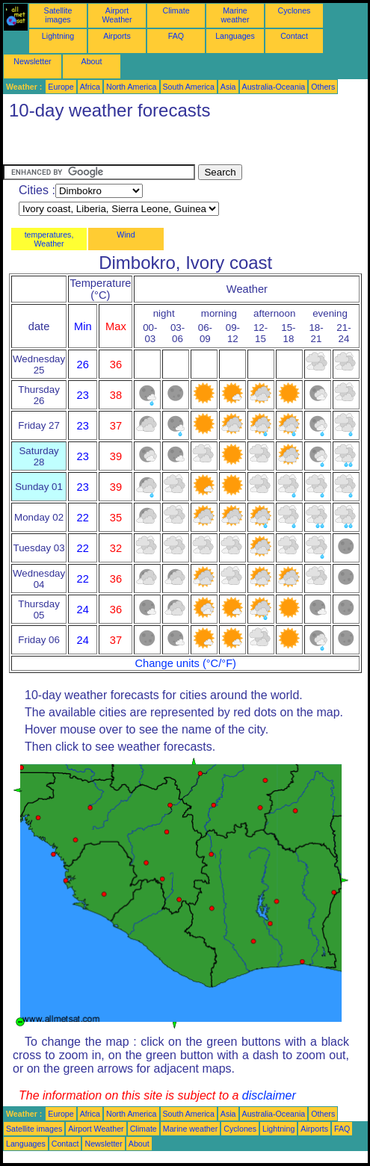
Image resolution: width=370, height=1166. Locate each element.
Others (323, 86)
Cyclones (294, 10)
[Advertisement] (122, 145)
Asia (228, 86)
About (91, 61)
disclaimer (269, 1095)
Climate (175, 10)
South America (189, 86)
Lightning (58, 35)
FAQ (176, 35)
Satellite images (58, 15)
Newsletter (32, 61)
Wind (126, 234)
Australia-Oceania (274, 86)
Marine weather (235, 15)
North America (131, 86)
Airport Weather (117, 15)
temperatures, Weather (49, 239)
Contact (294, 35)
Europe (60, 86)
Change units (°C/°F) (185, 663)
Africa (90, 86)
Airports (117, 35)
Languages (235, 35)
